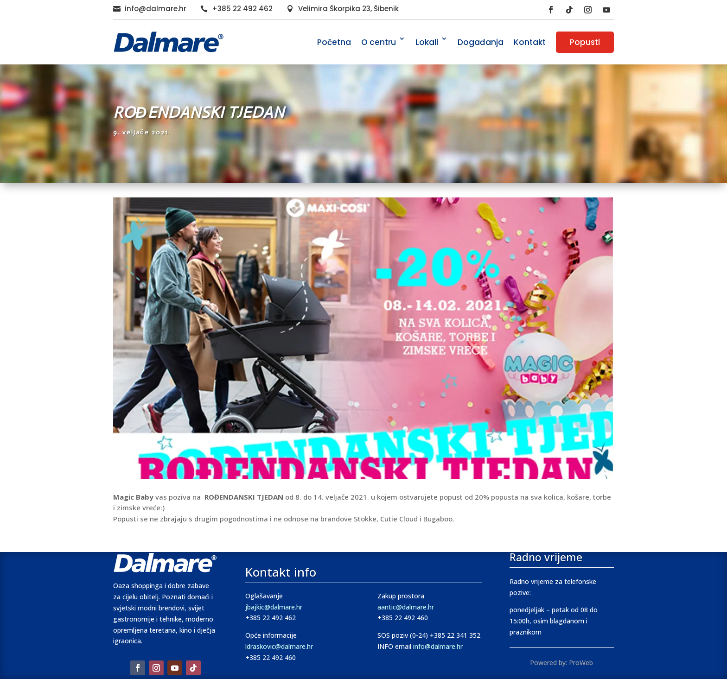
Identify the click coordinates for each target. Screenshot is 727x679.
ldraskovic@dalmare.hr (279, 646)
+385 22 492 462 (242, 8)
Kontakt (530, 42)
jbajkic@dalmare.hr (273, 607)
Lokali (426, 42)
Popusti (585, 42)
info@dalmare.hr (155, 8)
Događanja (481, 42)
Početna (334, 42)
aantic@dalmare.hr (405, 607)
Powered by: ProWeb (561, 662)
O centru (378, 42)
